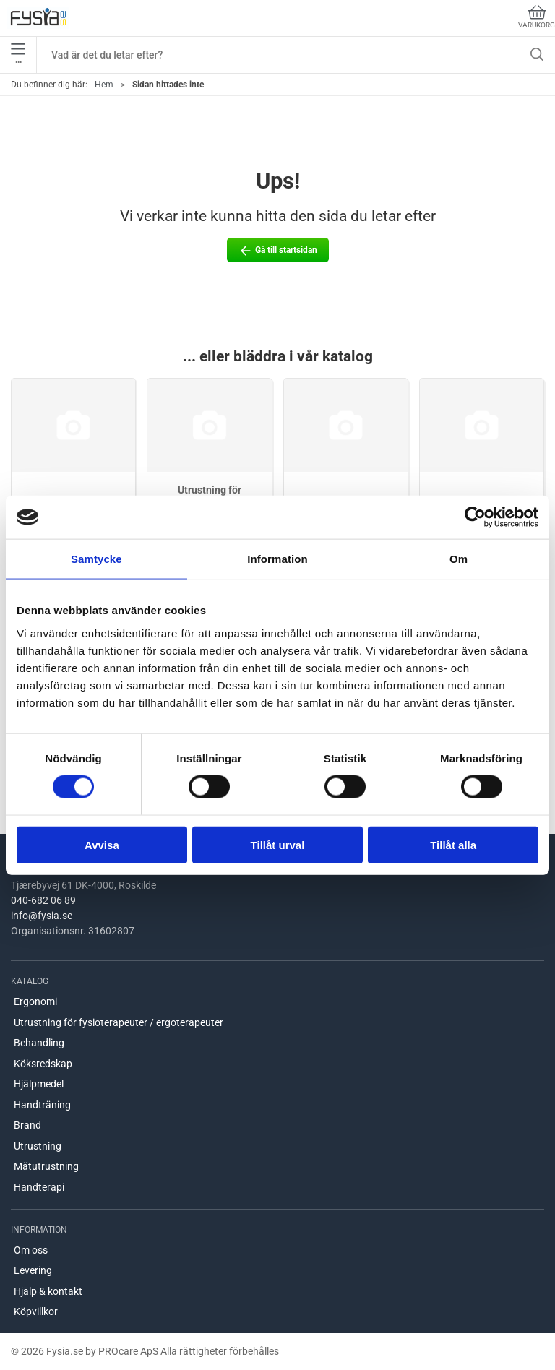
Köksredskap (43, 1063)
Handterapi (39, 1187)
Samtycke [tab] (96, 559)
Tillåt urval (278, 844)
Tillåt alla (453, 844)
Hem (104, 84)
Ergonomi (35, 1001)
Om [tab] (458, 559)
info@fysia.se (41, 915)
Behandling (39, 1042)
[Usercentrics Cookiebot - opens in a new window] (475, 517)
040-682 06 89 (43, 900)
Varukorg (536, 17)
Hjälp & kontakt (48, 1291)
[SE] (38, 18)
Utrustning (37, 1146)
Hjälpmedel (39, 1084)
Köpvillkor (36, 1311)
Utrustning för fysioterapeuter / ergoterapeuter (118, 1022)
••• (18, 54)
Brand (27, 1125)
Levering (33, 1270)
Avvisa (102, 844)
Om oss (31, 1250)
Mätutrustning (46, 1166)
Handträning (42, 1105)
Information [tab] (277, 559)
